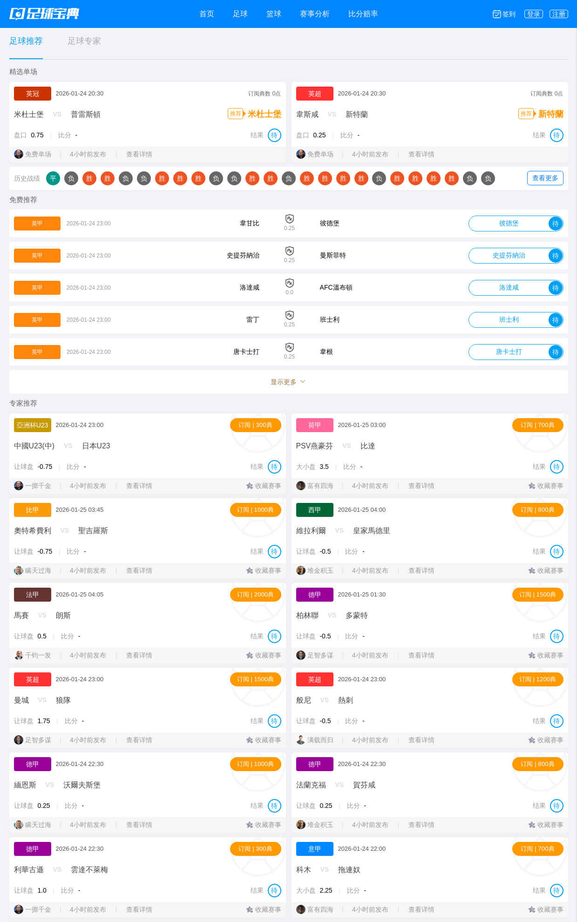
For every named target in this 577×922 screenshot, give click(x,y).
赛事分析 (315, 14)
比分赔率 (363, 14)
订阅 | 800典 (537, 509)
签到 (509, 14)
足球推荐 (26, 41)
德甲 (314, 594)
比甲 (32, 510)
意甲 (314, 849)
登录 (533, 14)
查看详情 (141, 154)
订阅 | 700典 (537, 424)
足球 (240, 14)
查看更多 (545, 178)
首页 (206, 14)
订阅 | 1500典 (538, 594)
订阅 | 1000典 (255, 509)
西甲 (314, 510)
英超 (314, 93)
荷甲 (314, 425)
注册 (558, 14)
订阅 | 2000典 (255, 594)
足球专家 (84, 41)
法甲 (32, 594)
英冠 (32, 93)
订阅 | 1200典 (538, 679)
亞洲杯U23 (32, 425)
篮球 (273, 14)
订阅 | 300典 (255, 424)
